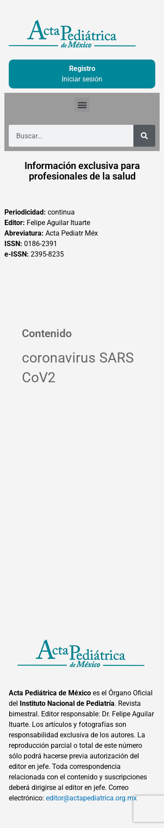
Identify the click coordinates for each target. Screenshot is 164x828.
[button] (82, 104)
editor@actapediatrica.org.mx (91, 798)
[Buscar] (144, 136)
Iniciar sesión (82, 79)
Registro (82, 68)
